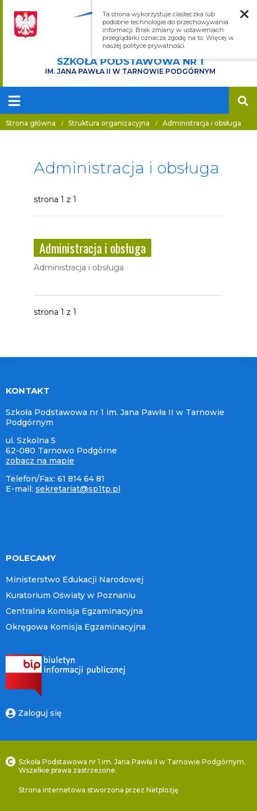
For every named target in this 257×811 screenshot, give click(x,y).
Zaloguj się (34, 713)
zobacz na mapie (40, 461)
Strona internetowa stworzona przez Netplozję (98, 790)
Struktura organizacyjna (109, 123)
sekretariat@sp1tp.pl (77, 489)
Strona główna (31, 123)
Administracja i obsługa (202, 123)
